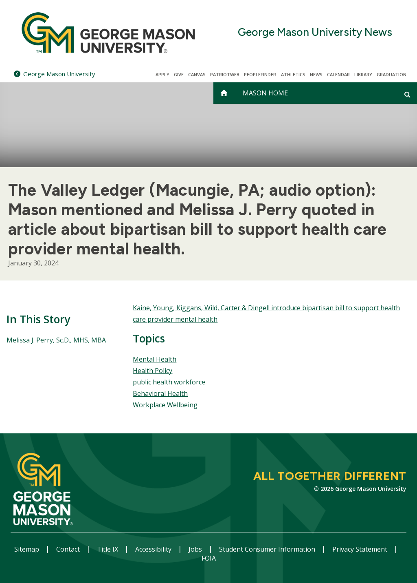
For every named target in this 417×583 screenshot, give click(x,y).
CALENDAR (338, 74)
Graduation (391, 74)
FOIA (209, 558)
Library (363, 74)
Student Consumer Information (268, 549)
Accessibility (154, 549)
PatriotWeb (224, 74)
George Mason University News (315, 32)
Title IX (108, 549)
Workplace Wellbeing (165, 404)
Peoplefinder (260, 74)
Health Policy (152, 370)
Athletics (293, 74)
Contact (68, 549)
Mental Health (154, 359)
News (316, 74)
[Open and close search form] (407, 94)
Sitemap (27, 549)
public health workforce (169, 382)
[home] (224, 93)
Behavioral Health (160, 393)
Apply (162, 74)
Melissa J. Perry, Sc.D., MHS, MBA (56, 340)
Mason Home (265, 92)
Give (179, 74)
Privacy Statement (360, 549)
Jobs (196, 549)
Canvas (197, 74)
